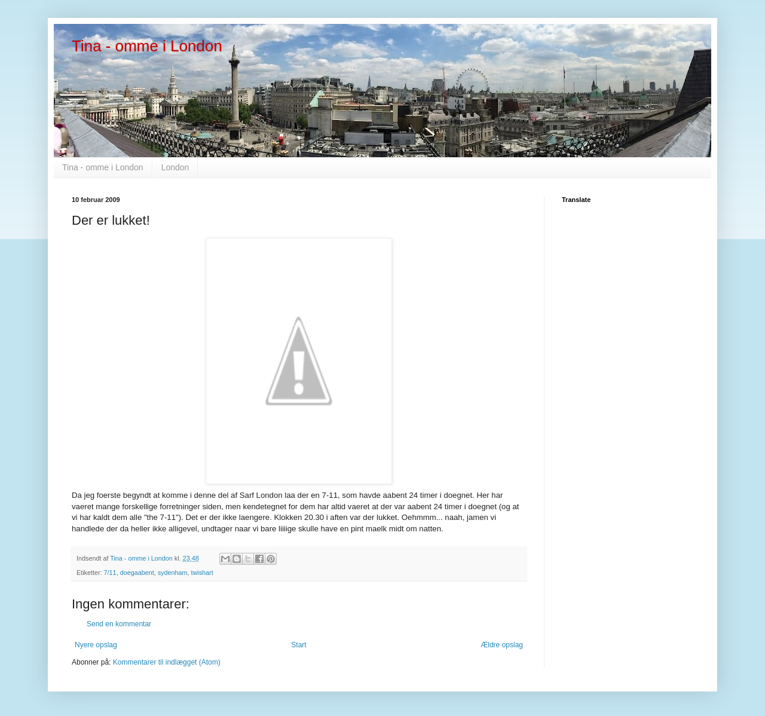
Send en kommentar (119, 624)
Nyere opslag (96, 645)
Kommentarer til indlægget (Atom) (167, 662)
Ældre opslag (502, 645)
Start (298, 645)
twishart (202, 572)
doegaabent (137, 572)
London (175, 167)
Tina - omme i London (147, 46)
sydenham (173, 572)
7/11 (110, 572)
